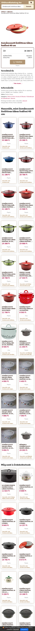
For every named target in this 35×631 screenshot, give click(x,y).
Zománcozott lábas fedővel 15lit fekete (25, 624)
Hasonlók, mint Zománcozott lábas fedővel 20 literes (25, 533)
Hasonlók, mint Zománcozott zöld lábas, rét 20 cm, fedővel (8, 354)
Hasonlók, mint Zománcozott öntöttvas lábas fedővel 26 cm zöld (8, 251)
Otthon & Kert (11, 96)
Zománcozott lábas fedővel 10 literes (8, 521)
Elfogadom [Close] (24, 629)
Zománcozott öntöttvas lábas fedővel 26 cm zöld (8, 240)
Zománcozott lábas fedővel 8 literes (25, 556)
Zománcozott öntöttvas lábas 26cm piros (8, 308)
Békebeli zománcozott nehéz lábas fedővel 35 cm (24, 447)
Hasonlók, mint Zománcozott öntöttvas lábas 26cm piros (8, 320)
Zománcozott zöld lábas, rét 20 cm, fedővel (8, 343)
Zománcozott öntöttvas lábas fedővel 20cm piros (26, 206)
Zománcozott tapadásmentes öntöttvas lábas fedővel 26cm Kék (8, 138)
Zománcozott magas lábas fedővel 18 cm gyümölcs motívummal (7, 448)
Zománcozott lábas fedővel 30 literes (8, 556)
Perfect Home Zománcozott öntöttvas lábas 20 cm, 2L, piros (26, 275)
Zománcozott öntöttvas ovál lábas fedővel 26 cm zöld (26, 240)
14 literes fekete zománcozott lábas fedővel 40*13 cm (8, 488)
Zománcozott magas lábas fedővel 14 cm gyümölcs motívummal (7, 379)
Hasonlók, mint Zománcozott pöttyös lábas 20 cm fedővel (25, 320)
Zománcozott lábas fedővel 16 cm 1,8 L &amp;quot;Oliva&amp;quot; (13, 591)
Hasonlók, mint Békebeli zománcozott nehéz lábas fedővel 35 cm (26, 458)
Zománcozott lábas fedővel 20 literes (26, 521)
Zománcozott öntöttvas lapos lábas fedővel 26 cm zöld (8, 275)
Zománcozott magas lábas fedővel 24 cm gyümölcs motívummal (7, 413)
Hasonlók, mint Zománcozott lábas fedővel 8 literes (25, 567)
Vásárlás (17, 62)
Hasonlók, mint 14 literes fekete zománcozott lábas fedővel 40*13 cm (8, 498)
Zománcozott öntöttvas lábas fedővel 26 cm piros (26, 137)
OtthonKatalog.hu (11, 2)
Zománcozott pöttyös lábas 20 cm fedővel (26, 308)
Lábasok (12, 98)
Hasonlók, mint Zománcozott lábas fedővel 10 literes (7, 533)
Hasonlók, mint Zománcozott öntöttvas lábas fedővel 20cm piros (26, 217)
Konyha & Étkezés (21, 96)
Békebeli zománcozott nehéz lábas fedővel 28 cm (24, 344)
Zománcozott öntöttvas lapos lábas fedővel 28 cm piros (26, 171)
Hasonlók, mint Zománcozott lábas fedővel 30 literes (7, 567)
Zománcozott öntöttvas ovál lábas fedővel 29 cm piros (8, 206)
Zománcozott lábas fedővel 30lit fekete (25, 590)
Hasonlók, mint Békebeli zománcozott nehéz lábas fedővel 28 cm (26, 354)
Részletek (16, 629)
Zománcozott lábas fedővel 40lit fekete (7, 624)
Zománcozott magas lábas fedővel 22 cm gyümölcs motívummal (24, 413)
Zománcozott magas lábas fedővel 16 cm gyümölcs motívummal (24, 379)
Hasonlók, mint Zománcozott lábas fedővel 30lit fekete (25, 602)
